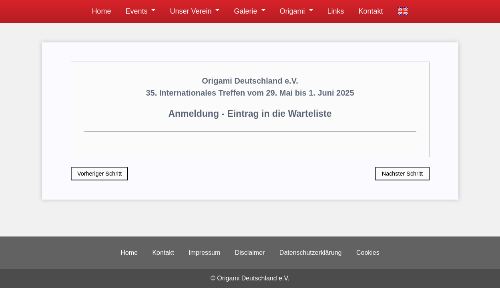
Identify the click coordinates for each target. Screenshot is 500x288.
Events (136, 11)
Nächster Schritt (402, 173)
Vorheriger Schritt (99, 173)
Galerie (245, 11)
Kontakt (371, 11)
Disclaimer (250, 252)
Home (101, 11)
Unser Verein (190, 11)
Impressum (204, 252)
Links (335, 11)
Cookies (368, 252)
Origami (292, 11)
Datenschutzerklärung (310, 252)
